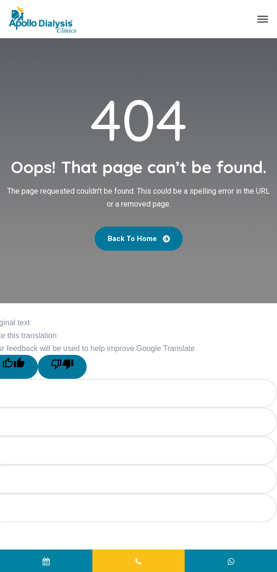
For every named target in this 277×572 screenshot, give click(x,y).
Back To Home (139, 238)
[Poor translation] (62, 367)
